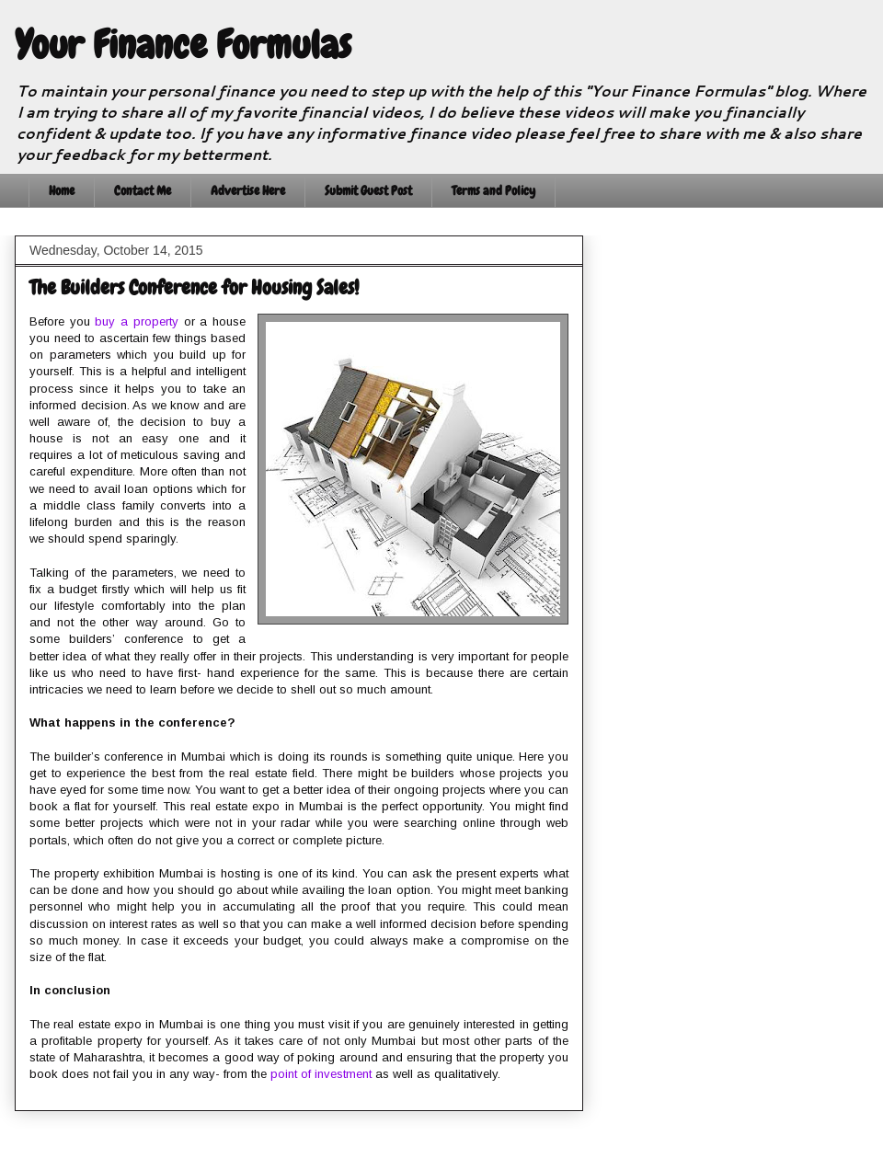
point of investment (321, 1074)
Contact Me (142, 190)
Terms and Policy (493, 190)
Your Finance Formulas (183, 45)
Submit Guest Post (368, 190)
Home (62, 190)
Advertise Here (248, 190)
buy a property (136, 321)
